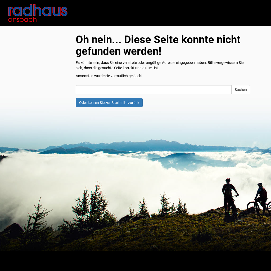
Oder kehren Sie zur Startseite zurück (109, 102)
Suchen (241, 90)
